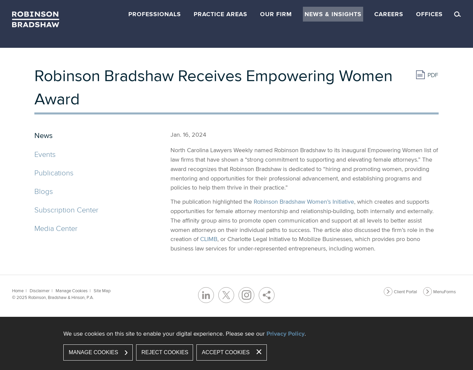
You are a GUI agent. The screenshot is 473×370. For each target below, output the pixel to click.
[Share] (267, 295)
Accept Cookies (226, 352)
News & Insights (333, 14)
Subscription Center (66, 209)
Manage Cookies (72, 291)
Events (45, 154)
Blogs (43, 191)
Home (18, 291)
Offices (429, 14)
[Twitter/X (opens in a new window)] (226, 295)
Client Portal (405, 292)
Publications (53, 172)
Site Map (102, 291)
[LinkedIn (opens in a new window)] (206, 295)
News (43, 135)
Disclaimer (40, 291)
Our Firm (276, 14)
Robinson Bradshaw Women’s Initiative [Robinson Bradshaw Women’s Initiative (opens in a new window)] (304, 201)
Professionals (154, 14)
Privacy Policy (285, 333)
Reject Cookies (164, 352)
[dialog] (236, 343)
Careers (388, 14)
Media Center (55, 228)
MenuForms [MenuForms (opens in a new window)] (444, 292)
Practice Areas (220, 14)
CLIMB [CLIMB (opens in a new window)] (208, 239)
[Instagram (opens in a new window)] (246, 295)
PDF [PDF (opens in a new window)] (433, 75)
